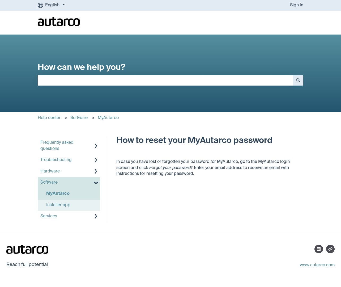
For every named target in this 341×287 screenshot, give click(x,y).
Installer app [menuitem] (58, 205)
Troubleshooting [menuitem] (56, 160)
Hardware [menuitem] (50, 171)
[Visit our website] (330, 249)
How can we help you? (81, 67)
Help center (49, 118)
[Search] (298, 80)
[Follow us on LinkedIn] (318, 249)
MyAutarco (108, 118)
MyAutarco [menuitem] (58, 194)
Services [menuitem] (48, 216)
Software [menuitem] (49, 182)
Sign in (296, 5)
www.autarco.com (317, 265)
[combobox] (165, 80)
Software (79, 118)
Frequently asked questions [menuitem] (57, 146)
